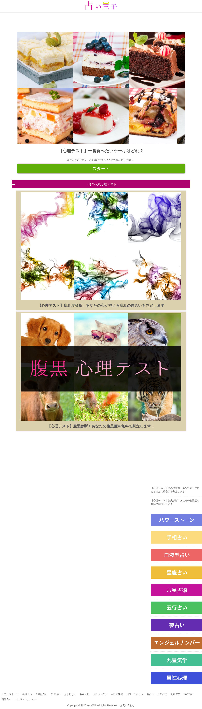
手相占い (27, 694)
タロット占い (100, 694)
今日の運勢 (117, 694)
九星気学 (175, 694)
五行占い (189, 694)
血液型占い (41, 694)
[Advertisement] (100, 20)
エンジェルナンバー (26, 699)
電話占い (6, 699)
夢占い (150, 694)
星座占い (56, 694)
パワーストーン (10, 694)
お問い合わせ (127, 705)
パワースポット (134, 694)
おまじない (70, 694)
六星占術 (162, 694)
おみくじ (84, 694)
